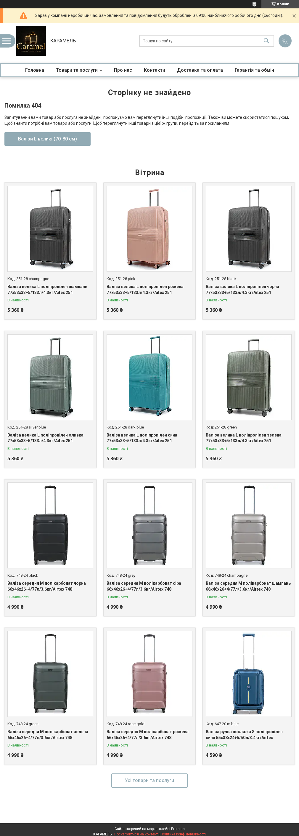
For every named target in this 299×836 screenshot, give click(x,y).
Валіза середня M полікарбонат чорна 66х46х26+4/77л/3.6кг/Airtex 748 (46, 586)
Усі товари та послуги (149, 780)
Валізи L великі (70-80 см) (47, 139)
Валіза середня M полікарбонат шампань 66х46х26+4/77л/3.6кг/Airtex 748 (248, 586)
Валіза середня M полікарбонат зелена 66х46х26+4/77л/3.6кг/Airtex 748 (47, 734)
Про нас (123, 70)
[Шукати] (266, 41)
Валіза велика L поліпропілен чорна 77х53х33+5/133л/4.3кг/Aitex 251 (242, 289)
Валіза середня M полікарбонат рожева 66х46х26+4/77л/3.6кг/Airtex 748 (148, 734)
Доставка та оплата (200, 70)
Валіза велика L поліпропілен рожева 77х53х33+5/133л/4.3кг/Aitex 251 (145, 289)
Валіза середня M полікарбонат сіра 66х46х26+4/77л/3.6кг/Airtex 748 (144, 586)
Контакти (154, 70)
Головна (34, 70)
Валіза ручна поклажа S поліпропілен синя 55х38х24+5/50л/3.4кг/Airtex (244, 734)
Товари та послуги (77, 70)
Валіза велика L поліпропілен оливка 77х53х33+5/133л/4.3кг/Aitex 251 (45, 438)
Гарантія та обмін (254, 70)
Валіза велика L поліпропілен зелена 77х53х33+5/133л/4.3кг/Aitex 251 (244, 438)
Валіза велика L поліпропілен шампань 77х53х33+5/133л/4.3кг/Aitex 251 (47, 289)
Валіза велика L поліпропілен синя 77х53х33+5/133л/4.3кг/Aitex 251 (142, 438)
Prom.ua (178, 829)
